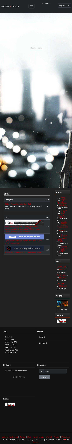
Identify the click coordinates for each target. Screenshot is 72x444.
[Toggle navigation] (31, 6)
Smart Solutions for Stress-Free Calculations (62, 200)
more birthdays (19, 377)
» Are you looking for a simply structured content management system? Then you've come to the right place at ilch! (24, 227)
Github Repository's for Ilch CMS (18, 204)
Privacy (57, 437)
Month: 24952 (10, 345)
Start (33, 48)
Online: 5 (8, 337)
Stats (29, 437)
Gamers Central (10, 6)
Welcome (60, 283)
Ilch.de (35, 442)
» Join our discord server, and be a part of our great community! (24, 240)
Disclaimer (65, 437)
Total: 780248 (10, 352)
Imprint (49, 437)
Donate (23, 437)
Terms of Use (38, 437)
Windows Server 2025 (64, 248)
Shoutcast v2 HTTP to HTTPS (62, 237)
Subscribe (45, 377)
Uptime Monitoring (10, 437)
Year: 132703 (10, 347)
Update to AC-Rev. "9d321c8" (62, 213)
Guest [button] (45, 3)
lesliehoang (63, 205)
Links (39, 48)
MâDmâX (62, 217)
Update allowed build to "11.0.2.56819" (62, 225)
